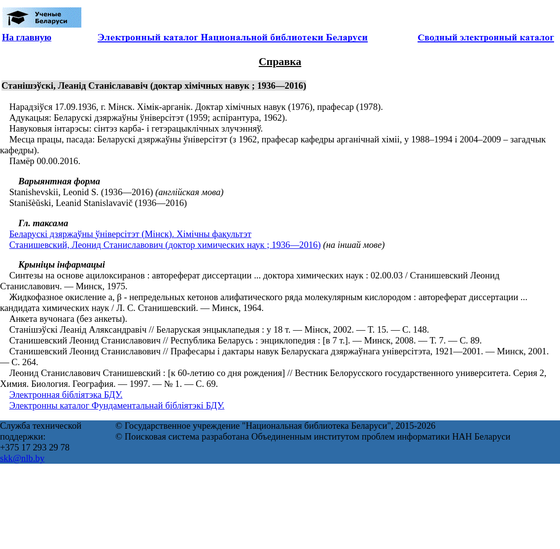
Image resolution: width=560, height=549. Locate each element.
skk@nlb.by (22, 458)
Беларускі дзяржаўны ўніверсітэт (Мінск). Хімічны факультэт (130, 234)
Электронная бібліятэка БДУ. (66, 394)
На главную (26, 37)
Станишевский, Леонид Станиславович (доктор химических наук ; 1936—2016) (165, 245)
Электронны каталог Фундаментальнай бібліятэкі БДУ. (117, 405)
